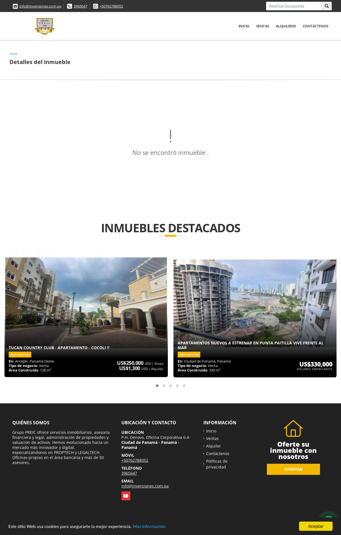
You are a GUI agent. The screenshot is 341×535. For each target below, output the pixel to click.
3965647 (80, 6)
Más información (149, 527)
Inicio (244, 26)
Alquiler (213, 446)
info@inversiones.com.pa (40, 6)
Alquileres (286, 26)
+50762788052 (111, 6)
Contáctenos (315, 26)
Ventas (262, 26)
